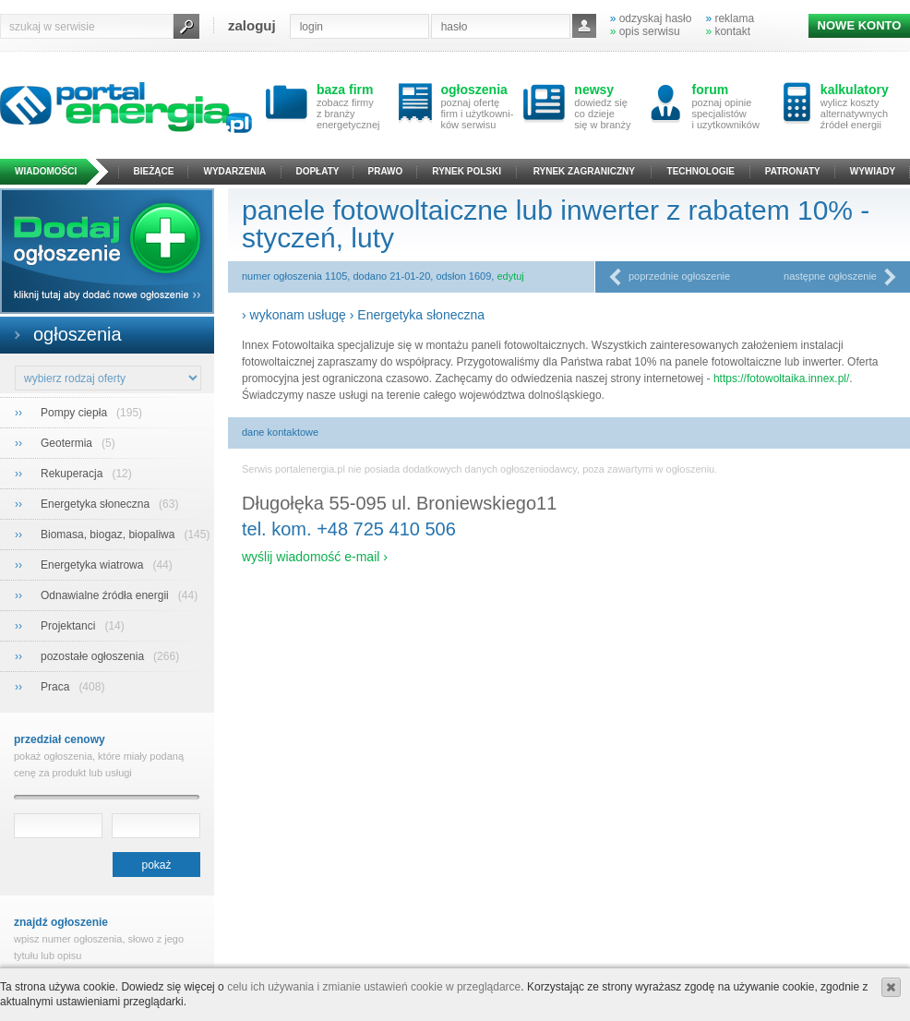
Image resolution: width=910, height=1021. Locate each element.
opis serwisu (645, 31)
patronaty (792, 171)
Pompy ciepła (75, 412)
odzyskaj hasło (651, 18)
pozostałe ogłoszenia (94, 656)
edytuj (510, 276)
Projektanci (70, 625)
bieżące (154, 171)
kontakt (727, 31)
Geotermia (68, 443)
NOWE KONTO (860, 25)
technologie (701, 171)
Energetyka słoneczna (96, 504)
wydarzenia (235, 171)
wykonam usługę (298, 314)
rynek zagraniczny (584, 171)
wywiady (872, 171)
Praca (57, 686)
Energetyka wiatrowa (94, 565)
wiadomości (46, 171)
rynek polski (466, 171)
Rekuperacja (73, 473)
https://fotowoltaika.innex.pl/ (781, 378)
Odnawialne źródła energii (106, 595)
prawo (385, 171)
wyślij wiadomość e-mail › (315, 556)
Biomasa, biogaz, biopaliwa (109, 534)
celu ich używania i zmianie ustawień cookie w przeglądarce (374, 986)
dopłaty (317, 171)
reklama (729, 18)
